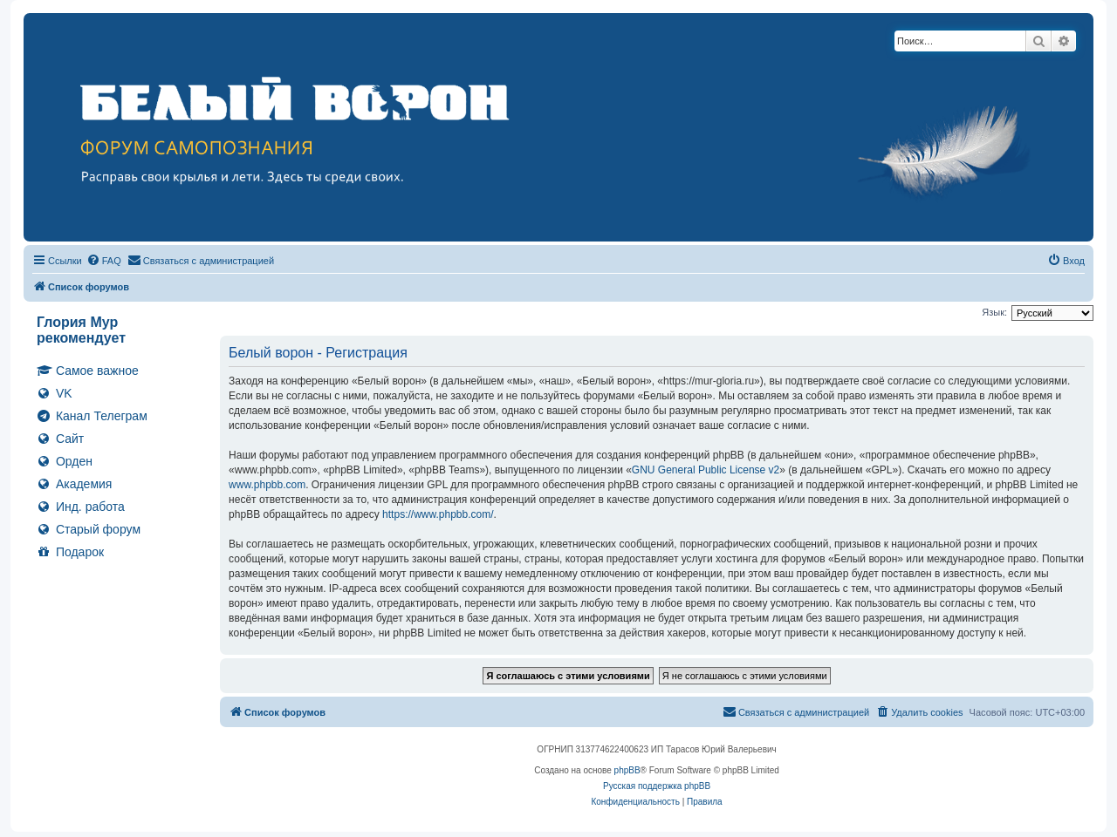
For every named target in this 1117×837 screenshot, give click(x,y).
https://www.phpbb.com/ (437, 514)
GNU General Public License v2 (705, 470)
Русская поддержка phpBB (656, 786)
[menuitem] (103, 260)
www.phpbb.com (267, 485)
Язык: (994, 312)
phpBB (627, 770)
